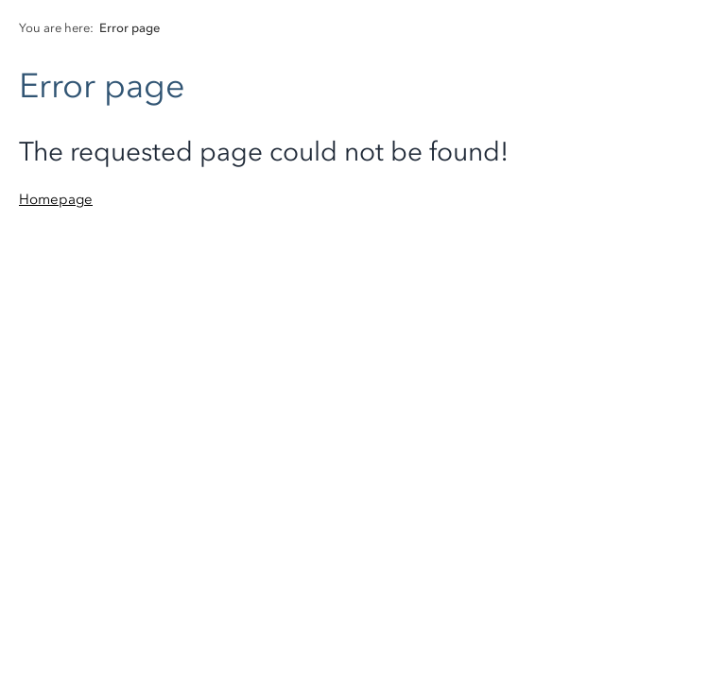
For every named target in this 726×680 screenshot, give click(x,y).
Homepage (56, 199)
